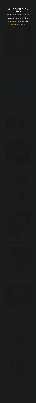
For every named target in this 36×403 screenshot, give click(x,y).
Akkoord (13, 24)
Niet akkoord (21, 24)
